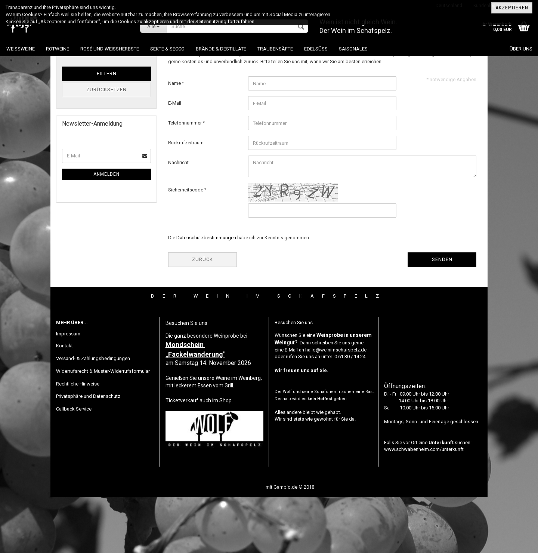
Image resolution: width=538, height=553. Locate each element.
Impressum (68, 390)
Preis (68, 86)
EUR (143, 98)
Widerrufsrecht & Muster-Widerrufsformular (103, 427)
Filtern (107, 129)
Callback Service (74, 465)
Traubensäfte (275, 49)
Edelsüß (316, 49)
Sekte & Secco (167, 49)
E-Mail (174, 159)
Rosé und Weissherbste (109, 49)
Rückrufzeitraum (186, 199)
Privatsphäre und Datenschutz (88, 452)
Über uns (521, 49)
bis (98, 98)
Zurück (202, 315)
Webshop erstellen (244, 543)
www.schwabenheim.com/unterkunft (424, 505)
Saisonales (353, 49)
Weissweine (20, 49)
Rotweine (57, 49)
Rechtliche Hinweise (77, 440)
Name (175, 139)
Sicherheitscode (186, 246)
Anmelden (106, 230)
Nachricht (178, 218)
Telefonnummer (185, 179)
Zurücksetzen (106, 145)
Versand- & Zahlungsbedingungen (93, 414)
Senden (442, 315)
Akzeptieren (511, 7)
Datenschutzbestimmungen (206, 294)
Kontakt (64, 402)
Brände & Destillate (221, 49)
